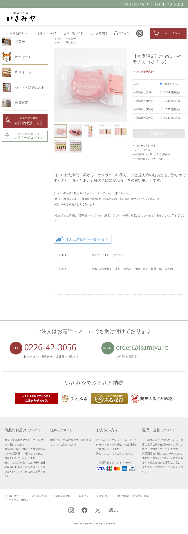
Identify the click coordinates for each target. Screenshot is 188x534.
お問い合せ (103, 496)
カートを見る (166, 33)
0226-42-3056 (50, 347)
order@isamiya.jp (142, 347)
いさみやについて (46, 33)
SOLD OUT (158, 133)
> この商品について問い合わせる (149, 159)
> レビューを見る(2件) (144, 145)
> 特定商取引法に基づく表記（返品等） (152, 154)
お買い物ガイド (73, 33)
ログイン (122, 33)
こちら (54, 444)
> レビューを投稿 (141, 150)
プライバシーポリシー (19, 499)
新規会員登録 (63, 496)
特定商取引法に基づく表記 (133, 496)
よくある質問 (99, 33)
